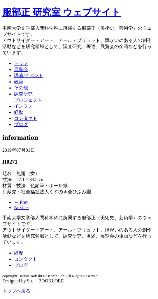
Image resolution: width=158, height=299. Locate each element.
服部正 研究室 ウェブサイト (61, 12)
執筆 (18, 81)
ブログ (21, 124)
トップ (21, 63)
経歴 (18, 112)
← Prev (21, 202)
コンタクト (25, 118)
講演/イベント (28, 75)
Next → (21, 207)
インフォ (23, 106)
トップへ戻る (16, 291)
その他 (21, 87)
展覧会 (21, 69)
